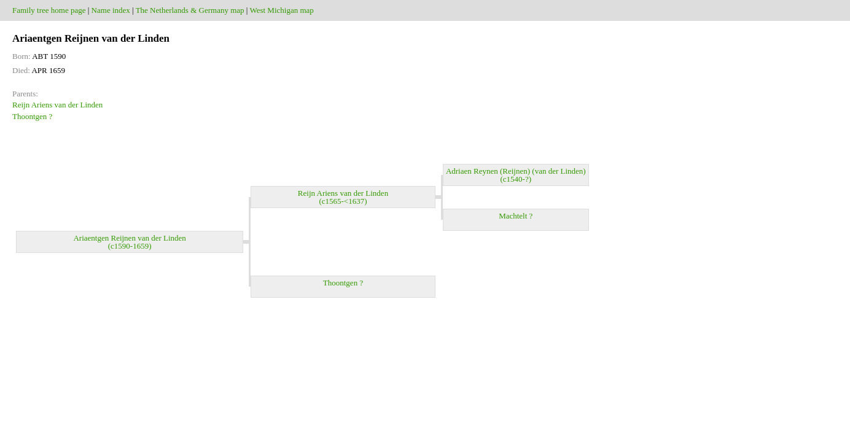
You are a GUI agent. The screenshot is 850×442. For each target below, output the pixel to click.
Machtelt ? (515, 219)
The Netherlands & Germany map (190, 10)
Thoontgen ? (32, 116)
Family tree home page (49, 10)
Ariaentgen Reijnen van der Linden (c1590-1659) (129, 241)
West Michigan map (281, 10)
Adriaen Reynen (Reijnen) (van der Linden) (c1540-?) (516, 175)
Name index (111, 10)
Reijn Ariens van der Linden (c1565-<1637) (343, 197)
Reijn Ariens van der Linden (57, 104)
